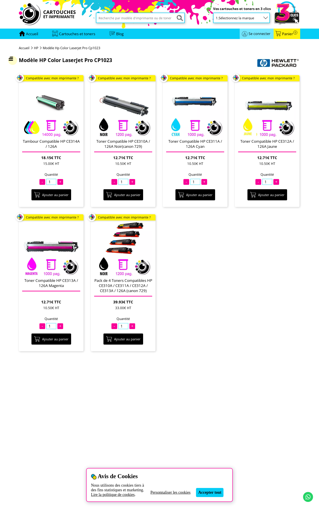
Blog (120, 33)
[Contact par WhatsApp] (308, 497)
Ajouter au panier (51, 195)
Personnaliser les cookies (170, 492)
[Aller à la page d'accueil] (32, 34)
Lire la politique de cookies (113, 494)
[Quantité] (51, 182)
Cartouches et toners (77, 33)
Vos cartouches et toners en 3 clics (242, 9)
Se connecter (259, 33)
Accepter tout (209, 492)
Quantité (51, 174)
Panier (289, 34)
